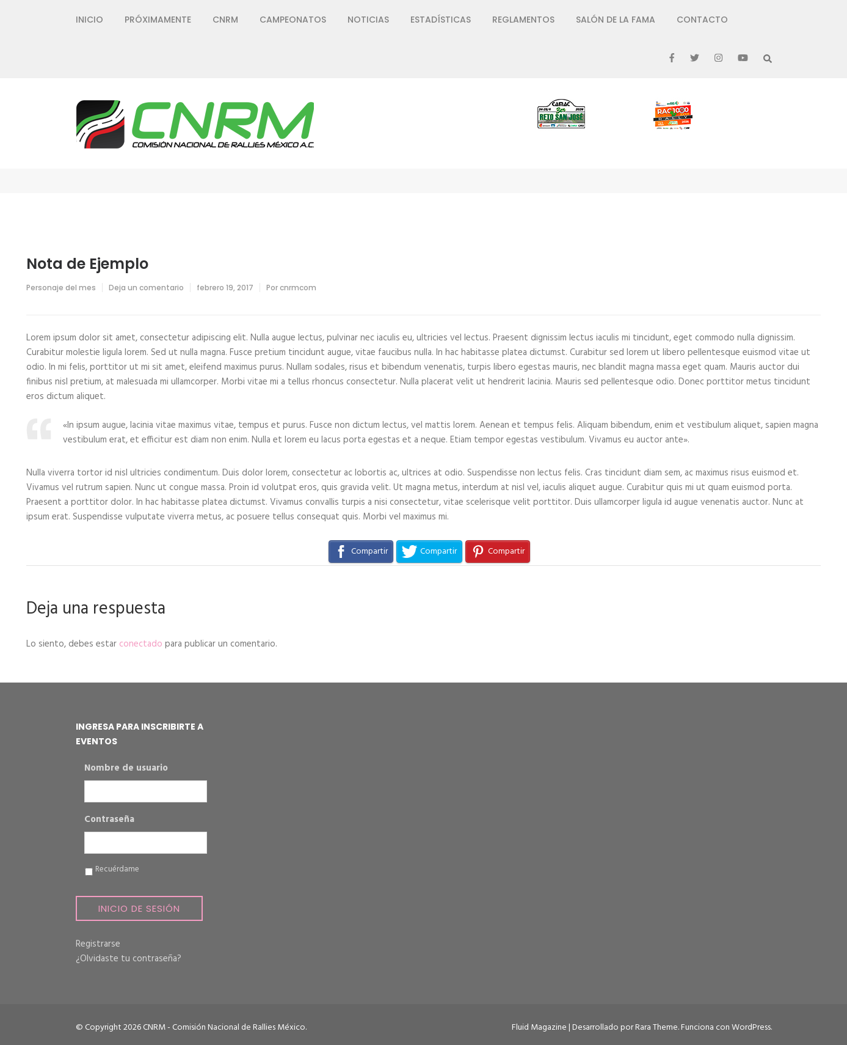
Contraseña (109, 820)
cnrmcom (298, 287)
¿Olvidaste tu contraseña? (128, 959)
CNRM (225, 19)
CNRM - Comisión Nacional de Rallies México (224, 1028)
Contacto (702, 19)
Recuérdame (117, 870)
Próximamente (158, 19)
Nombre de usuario (126, 769)
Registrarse (98, 944)
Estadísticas (440, 19)
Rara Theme (656, 1028)
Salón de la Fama (615, 19)
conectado (140, 644)
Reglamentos (523, 19)
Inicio (89, 19)
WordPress (751, 1028)
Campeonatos (293, 19)
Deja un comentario (146, 287)
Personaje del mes (61, 287)
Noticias (368, 19)
